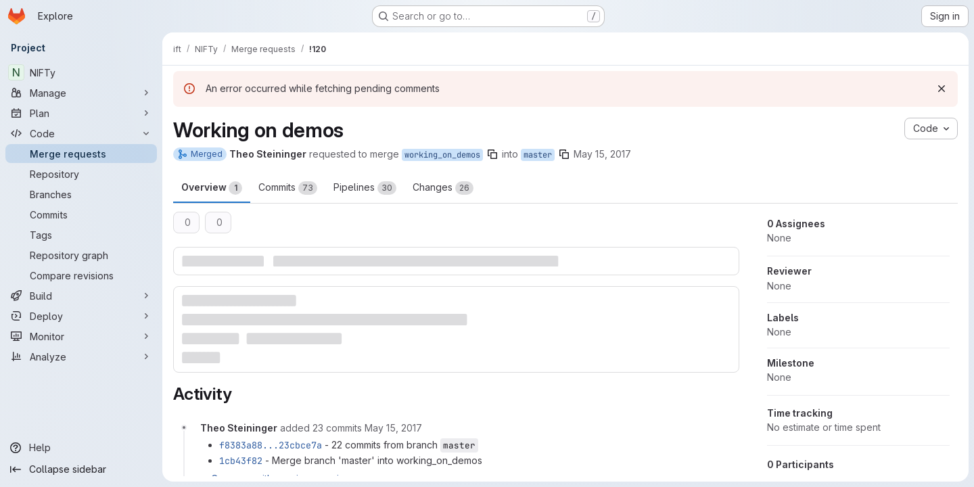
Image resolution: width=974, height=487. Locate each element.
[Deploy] (81, 315)
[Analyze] (81, 356)
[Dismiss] (941, 88)
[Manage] (81, 92)
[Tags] (81, 234)
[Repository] (81, 173)
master (538, 154)
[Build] (81, 295)
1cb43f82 (240, 461)
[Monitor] (81, 336)
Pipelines (364, 188)
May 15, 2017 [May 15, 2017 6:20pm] (602, 154)
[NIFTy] (81, 72)
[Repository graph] (81, 255)
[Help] (81, 447)
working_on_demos (442, 154)
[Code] (81, 133)
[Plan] (81, 112)
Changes (443, 188)
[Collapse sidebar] (81, 469)
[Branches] (81, 194)
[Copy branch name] (492, 154)
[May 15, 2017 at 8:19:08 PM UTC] (393, 428)
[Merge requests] (81, 153)
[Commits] (81, 214)
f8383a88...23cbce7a (270, 445)
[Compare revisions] (81, 275)
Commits (287, 188)
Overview (211, 188)
